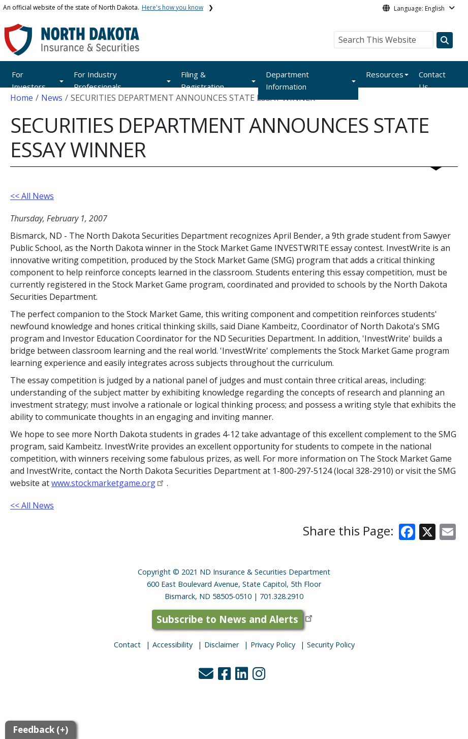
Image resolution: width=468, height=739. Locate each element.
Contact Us (432, 80)
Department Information (287, 80)
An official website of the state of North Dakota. (103, 7)
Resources (384, 74)
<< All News (32, 196)
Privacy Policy (273, 644)
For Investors (29, 80)
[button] (207, 676)
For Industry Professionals (97, 80)
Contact (127, 644)
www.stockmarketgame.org (103, 483)
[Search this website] (444, 40)
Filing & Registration (202, 80)
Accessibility (172, 644)
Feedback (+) (40, 729)
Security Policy (331, 644)
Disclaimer (221, 644)
